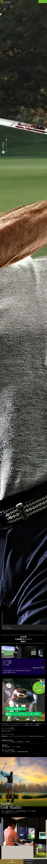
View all (44, 631)
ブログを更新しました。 (7, 628)
